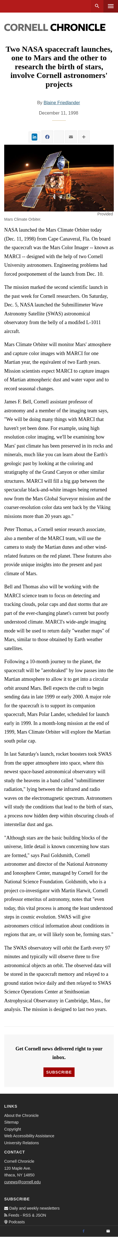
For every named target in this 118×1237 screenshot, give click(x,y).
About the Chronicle (21, 1115)
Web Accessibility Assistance (29, 1136)
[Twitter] (95, 1231)
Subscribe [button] (59, 1072)
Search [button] (97, 6)
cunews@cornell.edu (22, 1182)
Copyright (12, 1129)
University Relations (21, 1143)
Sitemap (11, 1122)
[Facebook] (83, 1231)
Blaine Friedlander (62, 102)
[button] (59, 178)
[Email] (108, 1231)
